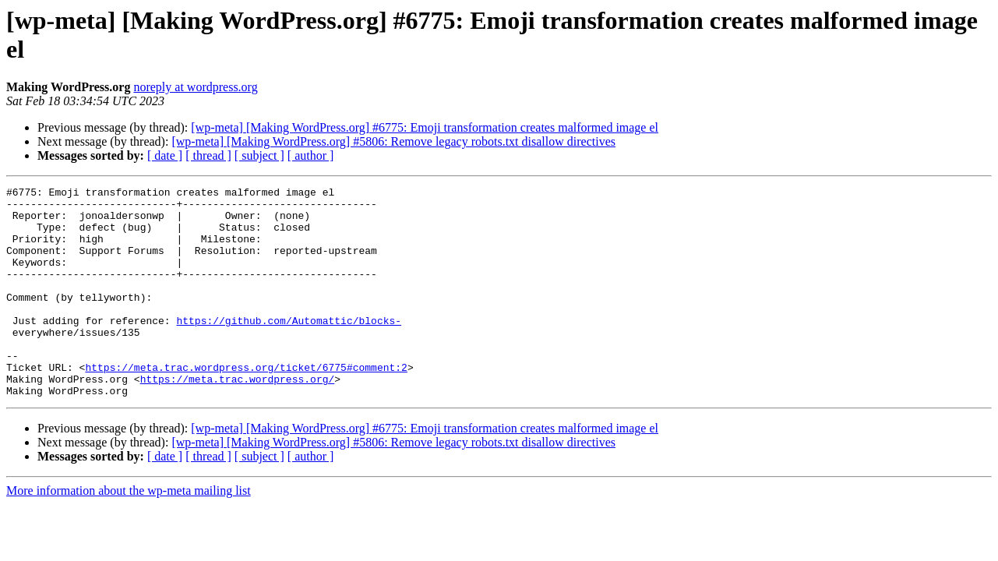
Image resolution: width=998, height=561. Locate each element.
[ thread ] (208, 155)
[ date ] (164, 155)
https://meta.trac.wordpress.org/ (237, 418)
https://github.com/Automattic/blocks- (288, 348)
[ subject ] (259, 155)
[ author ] (310, 155)
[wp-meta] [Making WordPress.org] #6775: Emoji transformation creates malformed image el (424, 127)
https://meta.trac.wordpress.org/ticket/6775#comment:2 (246, 404)
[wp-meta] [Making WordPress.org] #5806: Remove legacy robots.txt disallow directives (393, 141)
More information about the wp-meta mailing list (128, 532)
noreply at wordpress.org (195, 87)
